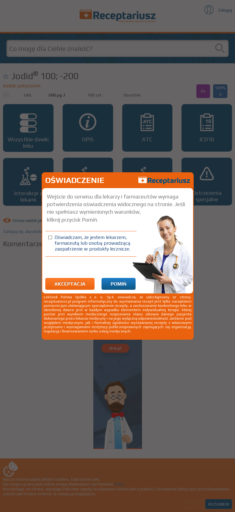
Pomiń (118, 284)
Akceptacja (69, 284)
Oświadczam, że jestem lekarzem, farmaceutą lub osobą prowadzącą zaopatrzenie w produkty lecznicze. (92, 243)
